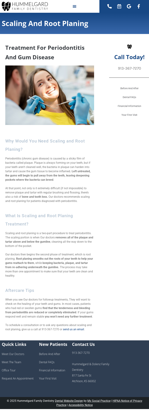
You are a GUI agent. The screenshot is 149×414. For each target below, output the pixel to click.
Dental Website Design (69, 400)
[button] (74, 6)
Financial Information (52, 370)
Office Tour (9, 370)
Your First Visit (47, 378)
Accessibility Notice (80, 405)
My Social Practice (99, 400)
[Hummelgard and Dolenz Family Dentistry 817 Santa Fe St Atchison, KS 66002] (130, 368)
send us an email (73, 329)
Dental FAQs (46, 362)
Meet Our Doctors (13, 354)
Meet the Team (11, 362)
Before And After (49, 354)
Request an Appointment (18, 378)
